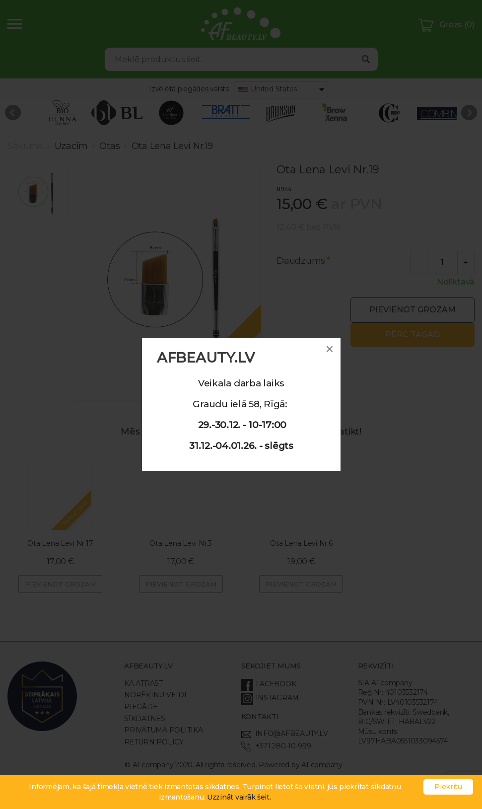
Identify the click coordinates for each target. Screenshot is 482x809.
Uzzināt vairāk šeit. (239, 797)
